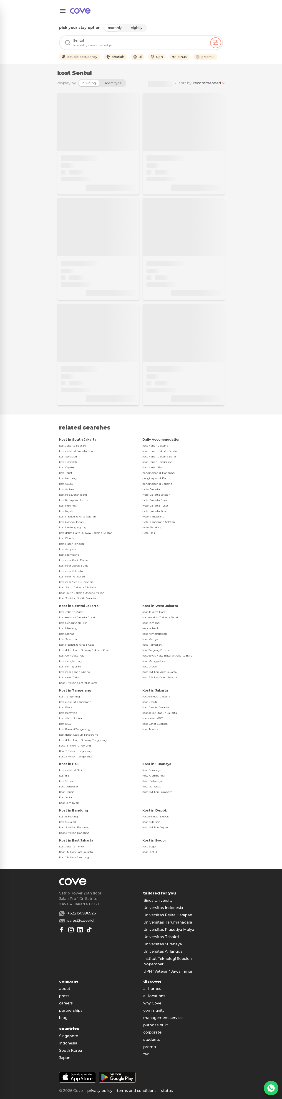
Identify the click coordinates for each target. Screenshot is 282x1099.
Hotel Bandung (152, 527)
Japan (64, 1058)
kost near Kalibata (71, 571)
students (151, 1039)
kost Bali (64, 775)
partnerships (71, 1010)
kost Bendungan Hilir (73, 622)
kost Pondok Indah (71, 522)
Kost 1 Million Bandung (74, 857)
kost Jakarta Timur (71, 846)
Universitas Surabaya (162, 944)
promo (149, 1047)
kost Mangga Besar (155, 661)
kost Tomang (151, 622)
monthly (115, 28)
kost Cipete (66, 467)
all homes (152, 989)
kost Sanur (66, 781)
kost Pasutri (150, 702)
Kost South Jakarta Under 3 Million (81, 592)
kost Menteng (68, 628)
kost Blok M (66, 538)
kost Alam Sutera (70, 718)
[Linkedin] (80, 929)
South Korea (70, 1050)
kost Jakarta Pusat (71, 612)
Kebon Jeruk (150, 628)
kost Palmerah (152, 644)
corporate (152, 1032)
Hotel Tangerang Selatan (158, 522)
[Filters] (215, 42)
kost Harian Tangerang (157, 462)
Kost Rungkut (151, 786)
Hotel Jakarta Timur (155, 511)
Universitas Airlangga (163, 951)
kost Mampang (69, 554)
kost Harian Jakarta (155, 445)
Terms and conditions (136, 1091)
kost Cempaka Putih (72, 655)
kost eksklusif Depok (155, 816)
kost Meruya (150, 639)
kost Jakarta (150, 729)
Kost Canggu (67, 792)
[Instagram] (71, 929)
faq (146, 1054)
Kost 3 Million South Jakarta (77, 598)
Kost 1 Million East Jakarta (76, 852)
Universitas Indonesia (163, 908)
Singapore (68, 1036)
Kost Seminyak (69, 802)
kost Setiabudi (68, 456)
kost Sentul (149, 852)
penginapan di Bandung (158, 473)
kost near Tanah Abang (74, 672)
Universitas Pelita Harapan (167, 915)
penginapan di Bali (154, 478)
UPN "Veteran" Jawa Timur (167, 971)
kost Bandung (68, 816)
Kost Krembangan (154, 775)
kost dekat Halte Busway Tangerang (83, 740)
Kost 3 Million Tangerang (75, 756)
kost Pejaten (67, 511)
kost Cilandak (68, 462)
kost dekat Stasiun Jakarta (159, 712)
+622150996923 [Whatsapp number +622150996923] (81, 913)
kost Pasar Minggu (71, 543)
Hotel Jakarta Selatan (156, 494)
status (167, 1091)
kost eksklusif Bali (70, 770)
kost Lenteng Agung (72, 527)
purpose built (155, 1025)
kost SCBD (66, 483)
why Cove (152, 1003)
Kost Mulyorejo (152, 781)
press (64, 996)
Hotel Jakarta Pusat (155, 505)
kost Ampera (67, 549)
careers (66, 1003)
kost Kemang (68, 478)
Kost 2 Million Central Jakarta (78, 682)
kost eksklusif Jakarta (156, 696)
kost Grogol (150, 666)
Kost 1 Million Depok (155, 827)
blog (63, 1018)
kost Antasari (67, 489)
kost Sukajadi (67, 822)
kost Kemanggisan (154, 633)
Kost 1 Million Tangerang (75, 745)
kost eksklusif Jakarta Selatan (78, 451)
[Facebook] (62, 929)
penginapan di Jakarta (157, 483)
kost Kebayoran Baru (73, 494)
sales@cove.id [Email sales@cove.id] (80, 920)
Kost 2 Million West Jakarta (159, 677)
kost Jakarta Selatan (72, 445)
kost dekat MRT (152, 718)
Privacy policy (99, 1091)
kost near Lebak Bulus (73, 565)
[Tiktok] (89, 929)
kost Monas (66, 633)
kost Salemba (68, 639)
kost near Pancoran (72, 576)
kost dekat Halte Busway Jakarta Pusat (85, 650)
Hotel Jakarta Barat (155, 500)
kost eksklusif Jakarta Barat (160, 617)
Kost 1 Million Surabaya (157, 792)
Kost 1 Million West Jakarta (159, 672)
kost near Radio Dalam (74, 560)
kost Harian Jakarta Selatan (160, 451)
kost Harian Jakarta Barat (159, 456)
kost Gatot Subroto (155, 723)
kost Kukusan (151, 822)
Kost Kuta (65, 797)
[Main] (80, 11)
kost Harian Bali (152, 467)
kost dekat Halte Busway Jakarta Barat (168, 655)
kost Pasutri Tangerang (74, 729)
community (153, 1010)
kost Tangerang (69, 696)
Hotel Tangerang (153, 516)
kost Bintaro (67, 707)
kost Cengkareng (70, 661)
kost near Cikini (69, 677)
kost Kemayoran (70, 666)
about (64, 989)
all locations (154, 996)
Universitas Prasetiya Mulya (168, 929)
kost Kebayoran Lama (73, 500)
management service (163, 1018)
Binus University (158, 900)
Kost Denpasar (68, 786)
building (89, 83)
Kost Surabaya (151, 770)
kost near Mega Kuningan (76, 582)
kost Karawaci (68, 712)
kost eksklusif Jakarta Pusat (77, 617)
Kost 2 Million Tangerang (75, 751)
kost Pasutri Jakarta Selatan (77, 516)
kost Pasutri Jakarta (155, 707)
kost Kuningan (68, 505)
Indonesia (68, 1043)
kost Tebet (65, 473)
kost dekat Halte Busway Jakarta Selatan (86, 533)
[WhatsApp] (271, 1088)
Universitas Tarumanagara (167, 922)
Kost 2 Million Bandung (74, 827)
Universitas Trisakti (161, 937)
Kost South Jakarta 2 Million (77, 587)
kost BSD (65, 723)
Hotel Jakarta (151, 489)
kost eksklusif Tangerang (75, 702)
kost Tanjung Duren (155, 650)
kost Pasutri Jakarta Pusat (76, 644)
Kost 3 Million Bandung (74, 832)
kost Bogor (149, 846)
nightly (136, 28)
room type (113, 83)
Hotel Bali (148, 533)
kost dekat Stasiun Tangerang (78, 734)
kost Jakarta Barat (154, 612)
